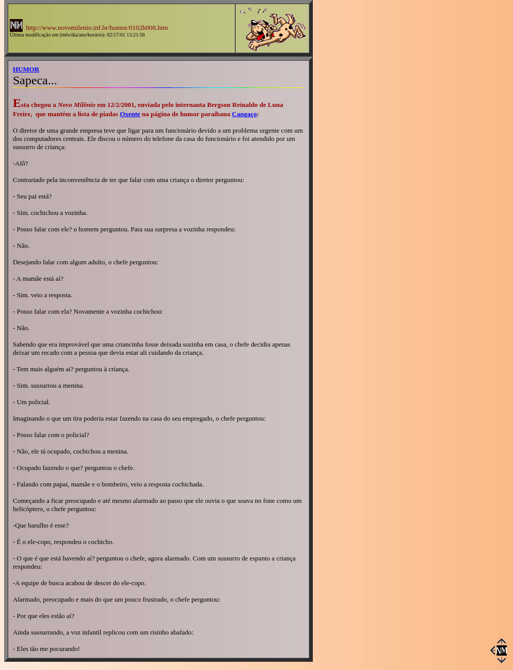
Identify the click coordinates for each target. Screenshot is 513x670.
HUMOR (26, 69)
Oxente (130, 114)
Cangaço (244, 114)
